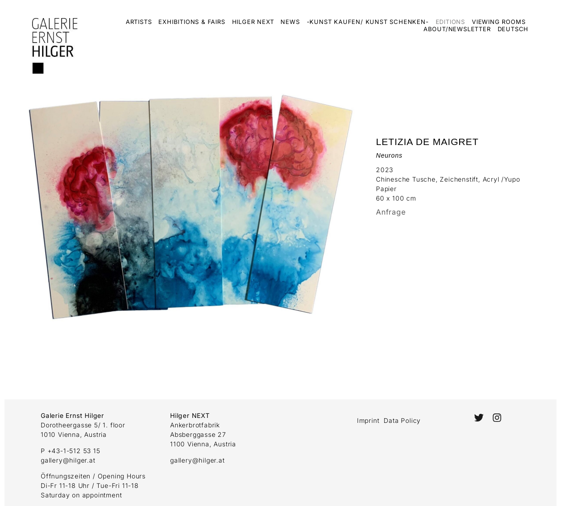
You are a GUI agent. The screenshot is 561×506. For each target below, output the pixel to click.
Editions (450, 21)
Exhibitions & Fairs (191, 21)
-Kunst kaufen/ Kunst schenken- (368, 21)
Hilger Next (253, 21)
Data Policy (402, 420)
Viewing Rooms (498, 21)
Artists (139, 21)
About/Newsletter (457, 29)
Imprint (368, 420)
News (290, 21)
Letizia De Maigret (427, 141)
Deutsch (513, 29)
